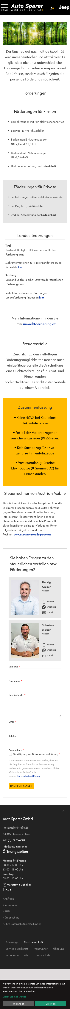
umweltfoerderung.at (39, 324)
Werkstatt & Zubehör (19, 924)
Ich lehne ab (18, 1003)
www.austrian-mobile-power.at (32, 534)
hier (20, 267)
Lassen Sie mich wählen (15, 996)
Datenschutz (11, 957)
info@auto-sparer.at (15, 886)
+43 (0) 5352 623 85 (14, 880)
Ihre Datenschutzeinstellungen (22, 963)
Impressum (10, 944)
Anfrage (8, 938)
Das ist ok (50, 1003)
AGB (6, 951)
